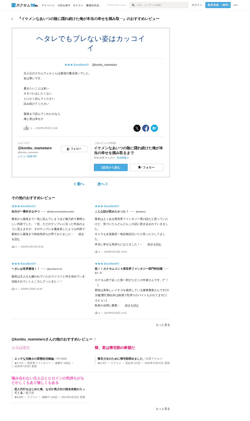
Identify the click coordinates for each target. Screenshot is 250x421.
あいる (98, 273)
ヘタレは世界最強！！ (26, 268)
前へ (79, 184)
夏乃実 (30, 392)
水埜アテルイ (154, 358)
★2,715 (18, 363)
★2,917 (102, 363)
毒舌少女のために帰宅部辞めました (120, 358)
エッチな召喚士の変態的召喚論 (34, 358)
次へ (102, 184)
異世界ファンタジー (39, 363)
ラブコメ (116, 363)
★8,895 (18, 397)
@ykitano (141, 211)
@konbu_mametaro (104, 64)
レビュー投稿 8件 (27, 156)
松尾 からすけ (107, 158)
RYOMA (62, 358)
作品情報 (122, 158)
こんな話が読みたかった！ (112, 211)
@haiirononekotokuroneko (60, 211)
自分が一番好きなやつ (26, 211)
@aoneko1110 (54, 269)
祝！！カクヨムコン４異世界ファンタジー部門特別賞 (129, 268)
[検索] (133, 5)
